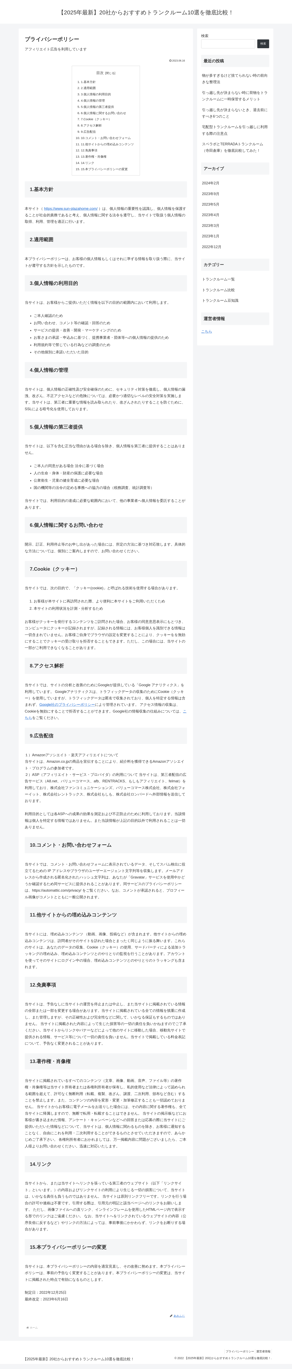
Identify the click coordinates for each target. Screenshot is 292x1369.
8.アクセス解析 (90, 128)
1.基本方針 (87, 82)
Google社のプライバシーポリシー (67, 710)
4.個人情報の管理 (92, 101)
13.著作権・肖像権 (93, 160)
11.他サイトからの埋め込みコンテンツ (107, 147)
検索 (204, 36)
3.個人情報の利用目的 (95, 95)
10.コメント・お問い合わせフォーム (106, 141)
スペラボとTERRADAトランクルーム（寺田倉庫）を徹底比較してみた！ (232, 147)
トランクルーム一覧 (218, 279)
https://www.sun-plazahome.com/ (71, 213)
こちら (206, 331)
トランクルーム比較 (218, 290)
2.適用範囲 (87, 88)
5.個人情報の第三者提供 (97, 108)
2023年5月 (210, 204)
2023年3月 (210, 226)
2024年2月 (210, 183)
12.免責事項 (88, 154)
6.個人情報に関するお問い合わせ (103, 115)
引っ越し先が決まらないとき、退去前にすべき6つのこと (235, 113)
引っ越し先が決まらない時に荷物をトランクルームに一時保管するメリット (235, 96)
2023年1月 (210, 236)
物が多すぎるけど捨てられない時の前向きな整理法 (235, 78)
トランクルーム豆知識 (220, 300)
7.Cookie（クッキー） (95, 121)
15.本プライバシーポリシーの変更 (104, 174)
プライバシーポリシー (237, 1356)
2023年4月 (210, 215)
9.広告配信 (87, 134)
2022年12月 (211, 247)
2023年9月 (210, 194)
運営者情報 (262, 1356)
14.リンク (86, 167)
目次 (100, 73)
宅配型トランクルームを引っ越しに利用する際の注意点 (235, 130)
